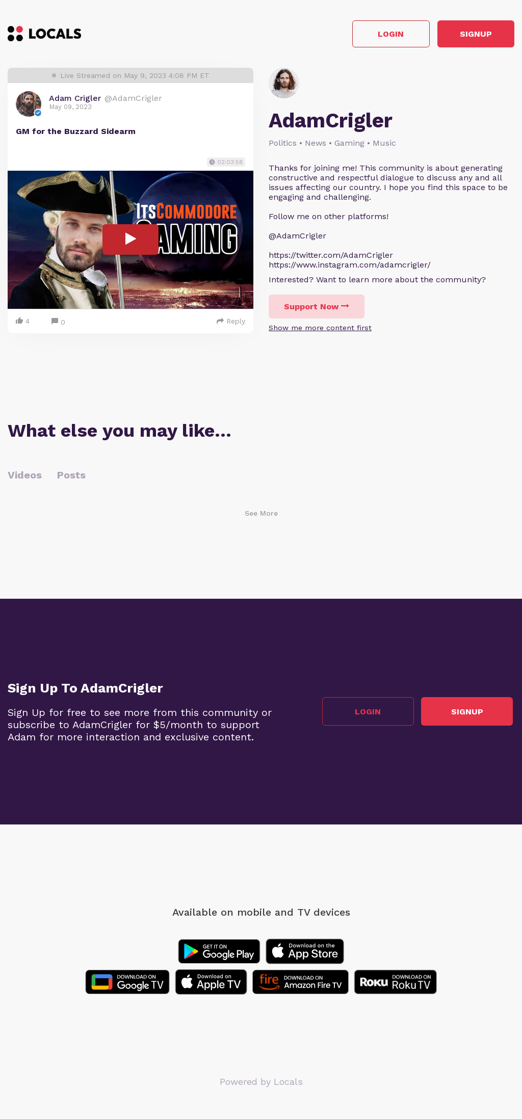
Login (369, 35)
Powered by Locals (261, 1083)
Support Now (316, 308)
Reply (231, 322)
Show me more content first (320, 329)
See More (261, 515)
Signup (469, 35)
